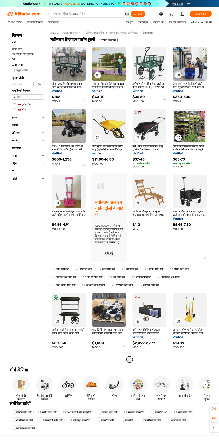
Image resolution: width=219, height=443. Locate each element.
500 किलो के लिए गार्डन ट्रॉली (77, 412)
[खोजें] (138, 14)
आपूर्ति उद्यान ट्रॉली (154, 269)
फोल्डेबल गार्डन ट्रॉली (134, 412)
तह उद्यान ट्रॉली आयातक (93, 285)
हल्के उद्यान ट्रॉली (107, 269)
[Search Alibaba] (87, 14)
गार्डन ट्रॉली (127, 420)
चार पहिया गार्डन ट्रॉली (22, 420)
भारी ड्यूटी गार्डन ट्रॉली (79, 420)
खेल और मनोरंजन (72, 32)
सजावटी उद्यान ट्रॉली (107, 412)
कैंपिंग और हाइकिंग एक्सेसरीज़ (123, 32)
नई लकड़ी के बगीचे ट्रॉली (51, 420)
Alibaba (54, 32)
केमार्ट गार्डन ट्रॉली (182, 412)
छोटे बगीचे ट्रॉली (130, 269)
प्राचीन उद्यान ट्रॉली (47, 412)
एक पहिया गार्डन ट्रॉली (150, 420)
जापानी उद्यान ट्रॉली (141, 277)
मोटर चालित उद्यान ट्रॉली (64, 285)
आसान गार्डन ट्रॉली (177, 420)
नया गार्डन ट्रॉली (84, 269)
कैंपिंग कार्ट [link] (148, 32)
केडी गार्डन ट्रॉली (117, 277)
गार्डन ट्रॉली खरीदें (105, 420)
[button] (127, 14)
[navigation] (27, 196)
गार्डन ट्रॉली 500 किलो (168, 277)
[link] (214, 408)
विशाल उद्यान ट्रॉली (179, 269)
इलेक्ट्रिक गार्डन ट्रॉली (149, 285)
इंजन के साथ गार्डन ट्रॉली (23, 428)
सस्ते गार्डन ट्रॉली (61, 269)
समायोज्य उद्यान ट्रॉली (122, 285)
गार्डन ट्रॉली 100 (159, 412)
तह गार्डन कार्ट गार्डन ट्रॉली (64, 277)
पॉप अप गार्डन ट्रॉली (92, 277)
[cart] (172, 14)
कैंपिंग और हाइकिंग (95, 32)
